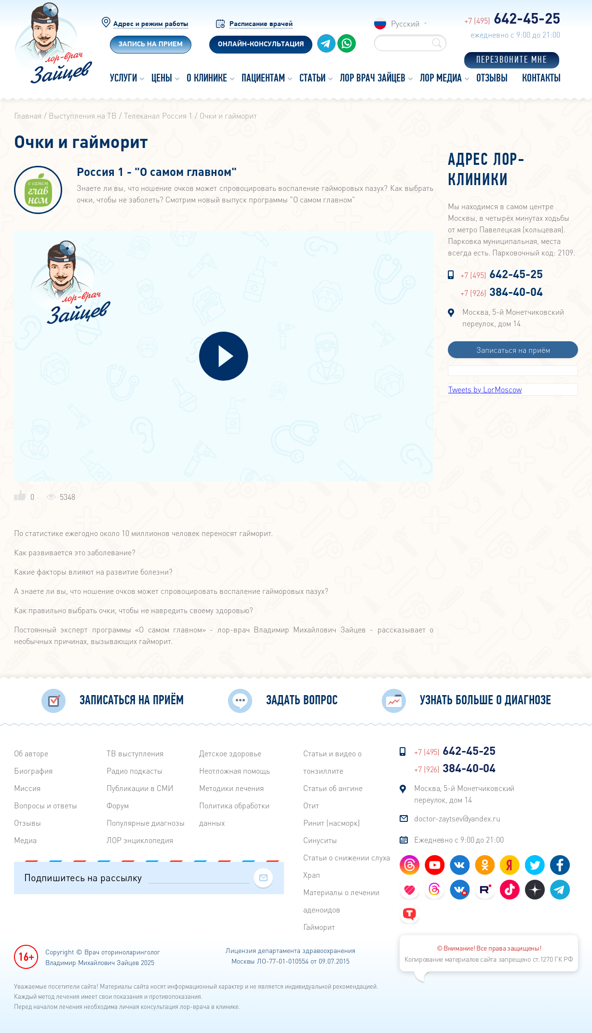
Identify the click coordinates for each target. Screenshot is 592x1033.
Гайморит (319, 927)
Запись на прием (151, 44)
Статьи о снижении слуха (346, 857)
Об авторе (31, 753)
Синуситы (320, 840)
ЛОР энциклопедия (140, 840)
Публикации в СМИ (140, 788)
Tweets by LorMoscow (485, 389)
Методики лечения (231, 788)
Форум (118, 805)
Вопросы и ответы (45, 805)
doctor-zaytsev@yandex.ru (457, 818)
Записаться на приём (513, 350)
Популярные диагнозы (146, 823)
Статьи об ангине (333, 788)
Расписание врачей (261, 24)
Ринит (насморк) (331, 823)
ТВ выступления (135, 753)
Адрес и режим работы (150, 24)
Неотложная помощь (234, 770)
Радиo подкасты (134, 770)
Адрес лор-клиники (486, 170)
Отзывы (27, 823)
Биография (33, 770)
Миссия (27, 788)
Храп (311, 875)
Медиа (25, 840)
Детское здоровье (230, 753)
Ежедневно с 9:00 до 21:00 (459, 839)
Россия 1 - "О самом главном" (157, 172)
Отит (311, 805)
